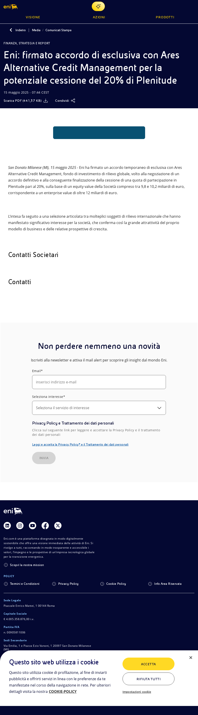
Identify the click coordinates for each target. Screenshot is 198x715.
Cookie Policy (116, 583)
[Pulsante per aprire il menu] (191, 6)
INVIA (43, 458)
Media (36, 30)
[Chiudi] (191, 658)
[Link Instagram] (20, 525)
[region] (99, 682)
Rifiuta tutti (148, 679)
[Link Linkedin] (7, 525)
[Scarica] (26, 100)
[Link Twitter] (57, 525)
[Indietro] (11, 30)
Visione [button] (33, 17)
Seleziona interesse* (48, 396)
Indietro (20, 30)
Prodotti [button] (165, 17)
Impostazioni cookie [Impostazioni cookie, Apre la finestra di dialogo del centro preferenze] (137, 692)
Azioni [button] (99, 17)
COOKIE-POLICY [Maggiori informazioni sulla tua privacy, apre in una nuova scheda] (63, 691)
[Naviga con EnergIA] (98, 6)
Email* (37, 371)
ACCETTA (148, 664)
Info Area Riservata (168, 583)
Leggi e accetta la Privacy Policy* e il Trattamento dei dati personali (80, 444)
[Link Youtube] (32, 525)
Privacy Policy (68, 583)
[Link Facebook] (45, 525)
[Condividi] (65, 100)
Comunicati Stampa (58, 30)
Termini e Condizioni (25, 583)
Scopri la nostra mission (27, 565)
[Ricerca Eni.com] (181, 6)
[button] (11, 6)
